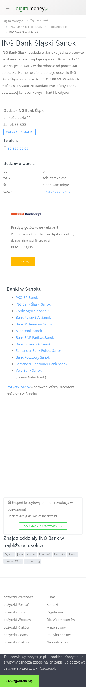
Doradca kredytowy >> (43, 526)
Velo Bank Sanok (29, 370)
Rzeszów (59, 554)
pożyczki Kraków (16, 627)
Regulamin (54, 612)
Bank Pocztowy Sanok (33, 357)
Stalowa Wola (13, 561)
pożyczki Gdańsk (16, 634)
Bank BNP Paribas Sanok (35, 337)
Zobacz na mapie (19, 132)
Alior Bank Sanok (29, 330)
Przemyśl (45, 554)
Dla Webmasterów (60, 619)
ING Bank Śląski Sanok (33, 304)
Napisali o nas (57, 642)
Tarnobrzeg (32, 561)
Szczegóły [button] (48, 668)
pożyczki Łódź (14, 612)
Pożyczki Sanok (19, 386)
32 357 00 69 (18, 148)
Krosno (31, 554)
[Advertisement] (42, 455)
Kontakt (52, 604)
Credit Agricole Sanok (32, 310)
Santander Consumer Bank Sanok (41, 363)
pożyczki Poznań (16, 604)
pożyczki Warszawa (18, 596)
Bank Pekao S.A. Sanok (33, 317)
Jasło (20, 554)
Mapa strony (56, 627)
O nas (50, 596)
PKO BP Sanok (27, 297)
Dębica (9, 554)
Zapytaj (23, 261)
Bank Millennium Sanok (34, 324)
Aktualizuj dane (58, 191)
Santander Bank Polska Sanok (39, 350)
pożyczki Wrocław (17, 619)
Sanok (72, 554)
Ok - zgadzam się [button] (19, 681)
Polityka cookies (58, 634)
